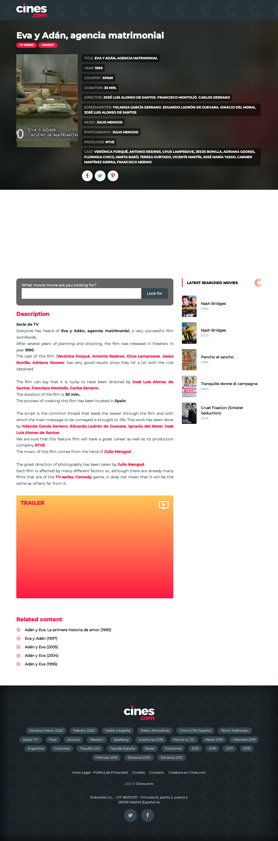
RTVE (109, 142)
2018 (246, 748)
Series (149, 748)
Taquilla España (122, 748)
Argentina (36, 748)
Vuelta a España (117, 730)
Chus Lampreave (178, 152)
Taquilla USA (90, 748)
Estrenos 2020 (139, 757)
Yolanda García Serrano (137, 107)
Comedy (48, 45)
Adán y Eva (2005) (41, 647)
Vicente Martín (187, 157)
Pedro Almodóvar (155, 730)
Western (96, 740)
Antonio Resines (145, 152)
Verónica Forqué (111, 152)
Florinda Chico (99, 157)
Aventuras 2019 (151, 740)
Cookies (138, 772)
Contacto (156, 772)
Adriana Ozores (238, 152)
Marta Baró (127, 157)
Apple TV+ (31, 740)
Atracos (73, 740)
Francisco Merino (134, 162)
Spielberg (120, 740)
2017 (229, 748)
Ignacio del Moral (237, 107)
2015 (195, 748)
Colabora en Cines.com (187, 772)
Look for (154, 293)
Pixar (53, 740)
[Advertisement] (139, 229)
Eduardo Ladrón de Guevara (190, 107)
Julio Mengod (110, 122)
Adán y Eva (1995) (41, 664)
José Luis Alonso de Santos (129, 97)
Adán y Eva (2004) (41, 655)
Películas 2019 (106, 757)
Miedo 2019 (214, 740)
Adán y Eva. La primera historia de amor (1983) (68, 629)
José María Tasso (219, 157)
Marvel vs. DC (184, 740)
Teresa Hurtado (155, 157)
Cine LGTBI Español (195, 730)
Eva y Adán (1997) (41, 638)
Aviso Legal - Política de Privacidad (100, 772)
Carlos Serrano (214, 97)
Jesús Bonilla (208, 152)
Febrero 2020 (84, 730)
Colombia (62, 748)
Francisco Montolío (177, 97)
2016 (212, 748)
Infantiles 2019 (244, 740)
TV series (26, 45)
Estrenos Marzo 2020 (46, 730)
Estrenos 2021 (172, 757)
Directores (173, 748)
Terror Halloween (235, 730)
